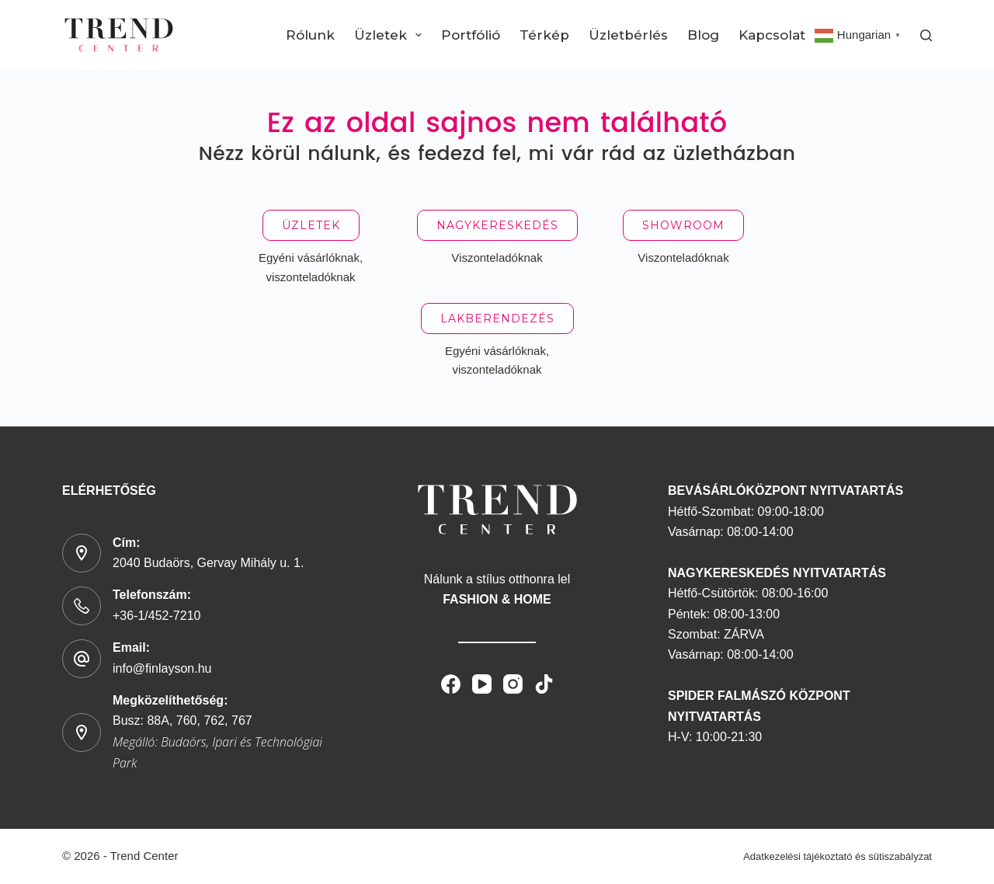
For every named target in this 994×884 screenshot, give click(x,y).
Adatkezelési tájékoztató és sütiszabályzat (837, 856)
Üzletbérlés (628, 35)
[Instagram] (513, 684)
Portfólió (470, 35)
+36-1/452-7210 (156, 615)
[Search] (926, 35)
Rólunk (310, 35)
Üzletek (391, 35)
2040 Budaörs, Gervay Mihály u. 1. (208, 562)
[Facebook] (451, 684)
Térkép (544, 35)
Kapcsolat (772, 35)
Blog (703, 35)
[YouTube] (482, 684)
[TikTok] (544, 684)
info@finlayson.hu (162, 668)
